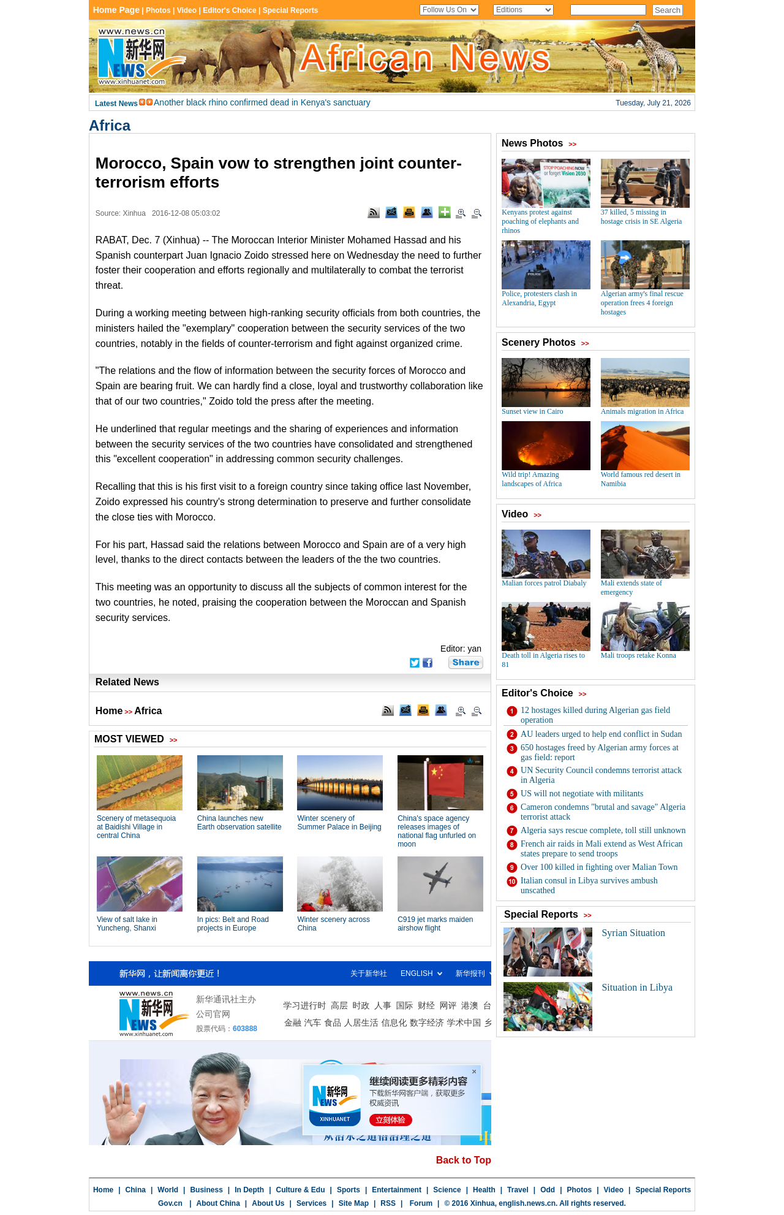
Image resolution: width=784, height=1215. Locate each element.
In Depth (249, 1190)
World (167, 1190)
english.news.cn (527, 1203)
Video (614, 1190)
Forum (419, 1203)
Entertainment (396, 1190)
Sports (348, 1190)
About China (218, 1203)
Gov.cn (170, 1203)
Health (484, 1190)
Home (109, 711)
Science (447, 1190)
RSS (388, 1203)
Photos (579, 1190)
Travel (518, 1190)
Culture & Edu (300, 1190)
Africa (109, 125)
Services (311, 1203)
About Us (268, 1203)
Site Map (354, 1203)
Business (206, 1190)
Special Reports (663, 1190)
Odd (547, 1190)
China (136, 1190)
